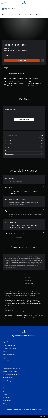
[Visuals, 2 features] (24, 179)
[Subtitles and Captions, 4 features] (24, 201)
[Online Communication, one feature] (24, 235)
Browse (38, 15)
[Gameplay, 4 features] (24, 224)
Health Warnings (9, 310)
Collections (12, 15)
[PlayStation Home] (24, 2)
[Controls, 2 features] (24, 213)
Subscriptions (29, 15)
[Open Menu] (2, 3)
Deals (20, 15)
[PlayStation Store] (9, 8)
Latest (4, 15)
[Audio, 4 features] (24, 190)
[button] (33, 85)
